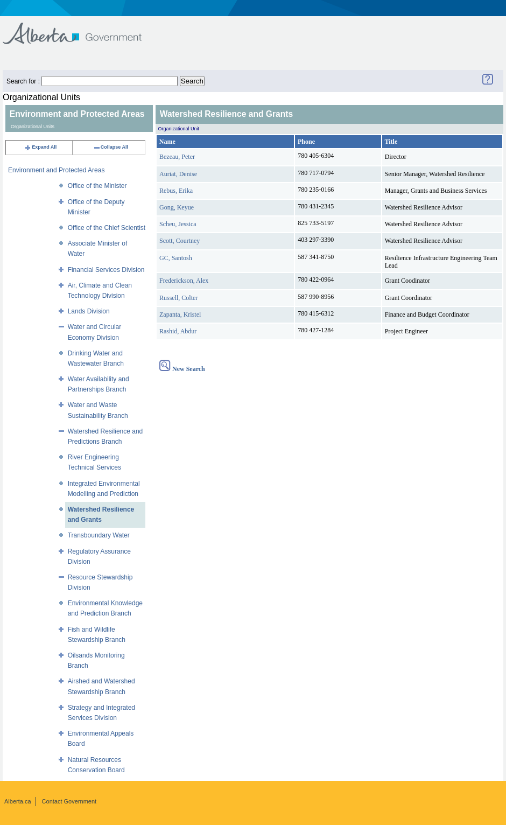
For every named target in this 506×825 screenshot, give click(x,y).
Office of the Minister (97, 186)
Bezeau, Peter (177, 156)
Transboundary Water (99, 535)
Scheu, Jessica (177, 224)
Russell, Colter (178, 298)
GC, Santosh (175, 258)
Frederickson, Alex (183, 280)
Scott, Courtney (179, 240)
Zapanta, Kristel (180, 314)
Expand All (40, 147)
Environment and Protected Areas (56, 170)
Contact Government (69, 801)
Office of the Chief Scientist (107, 228)
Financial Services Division (106, 270)
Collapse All (110, 147)
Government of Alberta (81, 28)
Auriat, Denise (178, 174)
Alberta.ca (17, 801)
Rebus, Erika (176, 190)
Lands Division (89, 311)
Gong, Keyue (176, 207)
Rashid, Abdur (177, 331)
